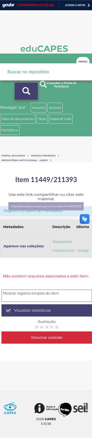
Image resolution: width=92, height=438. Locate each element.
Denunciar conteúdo (46, 337)
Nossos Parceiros (43, 155)
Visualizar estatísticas (28, 310)
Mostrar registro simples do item (31, 293)
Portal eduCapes (13, 155)
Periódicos (9, 130)
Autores (55, 108)
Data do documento (17, 119)
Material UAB (60, 119)
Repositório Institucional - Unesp (24, 160)
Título (42, 119)
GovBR (8, 5)
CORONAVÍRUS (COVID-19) (35, 5)
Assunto (38, 108)
